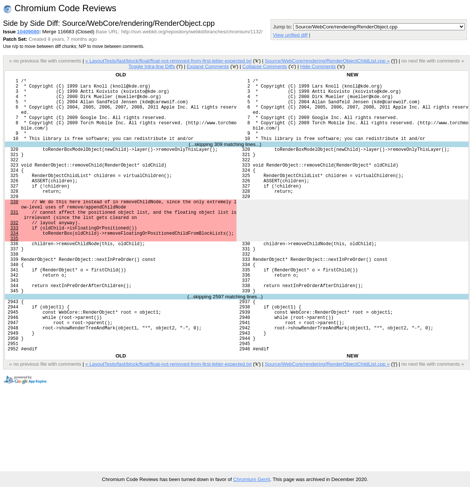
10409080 (28, 31)
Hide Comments (318, 66)
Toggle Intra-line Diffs (151, 66)
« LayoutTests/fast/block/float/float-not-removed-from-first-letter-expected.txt (168, 61)
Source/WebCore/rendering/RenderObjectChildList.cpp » (327, 61)
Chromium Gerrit (251, 479)
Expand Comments (208, 66)
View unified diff (290, 35)
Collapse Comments (264, 66)
